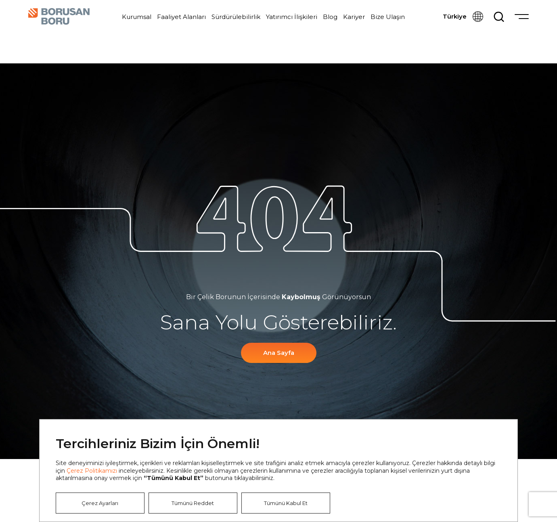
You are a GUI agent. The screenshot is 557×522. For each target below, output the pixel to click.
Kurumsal (136, 17)
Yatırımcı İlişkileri (291, 17)
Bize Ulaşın (388, 17)
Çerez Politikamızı (92, 470)
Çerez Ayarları (100, 503)
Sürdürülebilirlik (235, 17)
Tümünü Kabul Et (286, 503)
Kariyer (354, 17)
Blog (330, 17)
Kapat (498, 438)
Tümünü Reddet (193, 503)
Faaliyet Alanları (181, 17)
